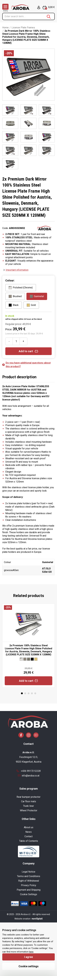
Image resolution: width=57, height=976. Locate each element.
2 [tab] (25, 693)
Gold (31, 305)
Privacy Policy (28, 885)
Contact (28, 836)
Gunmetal (37, 296)
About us (28, 827)
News (28, 831)
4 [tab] (32, 693)
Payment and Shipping (28, 889)
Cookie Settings (28, 894)
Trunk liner (28, 806)
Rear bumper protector (28, 796)
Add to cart (28, 351)
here (31, 951)
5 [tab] (35, 693)
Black (14, 305)
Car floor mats (28, 801)
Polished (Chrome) (21, 287)
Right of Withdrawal (28, 880)
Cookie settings (28, 966)
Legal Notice (28, 871)
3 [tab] (28, 693)
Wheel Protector (28, 810)
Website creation (28, 918)
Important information (17, 269)
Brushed (15, 296)
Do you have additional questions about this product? (26, 364)
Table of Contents (28, 841)
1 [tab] (22, 693)
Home (5, 27)
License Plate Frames (23, 27)
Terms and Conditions (28, 876)
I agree (28, 957)
